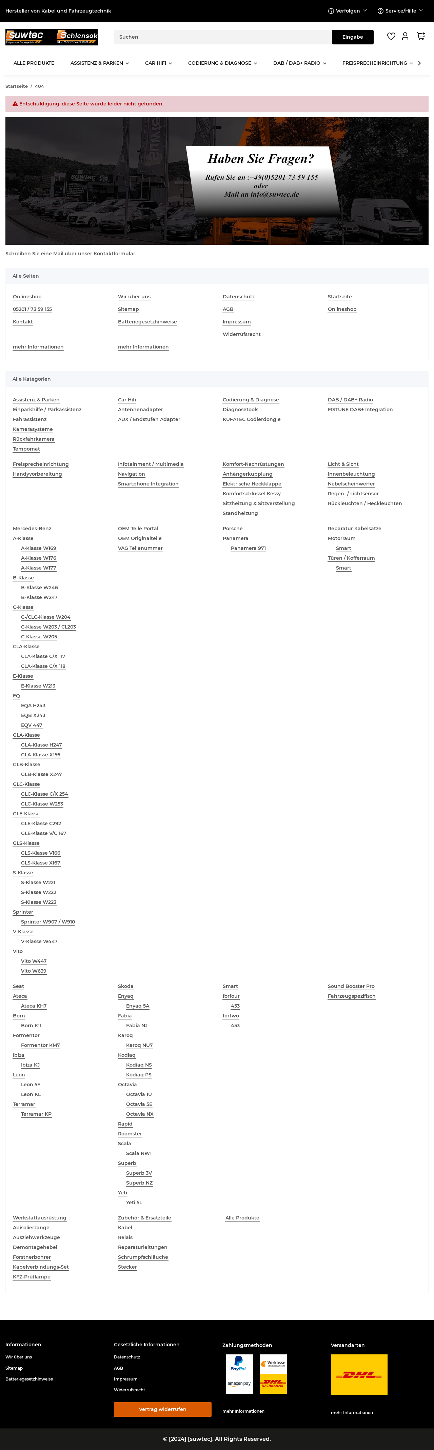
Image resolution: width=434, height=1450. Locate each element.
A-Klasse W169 (38, 548)
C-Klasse (23, 607)
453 (235, 1006)
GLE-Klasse (26, 814)
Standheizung (240, 513)
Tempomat (26, 449)
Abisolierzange (31, 1228)
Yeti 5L (134, 1202)
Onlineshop (27, 297)
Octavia (127, 1084)
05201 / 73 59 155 (32, 309)
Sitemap (128, 309)
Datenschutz (239, 297)
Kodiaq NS (139, 1065)
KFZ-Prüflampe (32, 1277)
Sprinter (23, 912)
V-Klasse (23, 932)
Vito (18, 951)
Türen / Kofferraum (351, 558)
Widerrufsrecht (242, 334)
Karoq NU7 (139, 1045)
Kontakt (23, 322)
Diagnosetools (240, 409)
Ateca (20, 996)
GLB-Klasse (26, 764)
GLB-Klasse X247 (41, 774)
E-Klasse (23, 676)
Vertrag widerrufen (162, 1409)
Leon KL (31, 1094)
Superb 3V (139, 1173)
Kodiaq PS (139, 1075)
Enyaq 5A (137, 1006)
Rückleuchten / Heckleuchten (365, 503)
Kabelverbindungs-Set (41, 1267)
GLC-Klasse (26, 784)
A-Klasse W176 (38, 558)
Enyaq (126, 996)
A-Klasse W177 (38, 568)
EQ (16, 696)
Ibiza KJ (30, 1065)
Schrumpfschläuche (143, 1257)
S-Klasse (23, 873)
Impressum (237, 322)
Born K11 (31, 1025)
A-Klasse (23, 538)
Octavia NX (140, 1114)
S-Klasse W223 (38, 902)
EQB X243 (33, 715)
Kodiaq (127, 1055)
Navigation (131, 474)
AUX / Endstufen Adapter (149, 419)
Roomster (130, 1134)
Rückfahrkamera (34, 439)
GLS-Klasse (26, 843)
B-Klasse (23, 578)
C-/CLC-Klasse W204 (46, 617)
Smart (343, 548)
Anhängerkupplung (248, 474)
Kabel (125, 1228)
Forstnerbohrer (32, 1257)
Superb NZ (139, 1183)
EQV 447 (31, 725)
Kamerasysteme (33, 429)
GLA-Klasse (26, 735)
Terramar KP (36, 1114)
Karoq (125, 1035)
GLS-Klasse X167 (40, 863)
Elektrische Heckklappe (252, 484)
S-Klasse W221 (38, 882)
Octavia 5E (139, 1104)
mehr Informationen (38, 347)
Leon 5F (30, 1084)
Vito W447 (34, 961)
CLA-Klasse (26, 646)
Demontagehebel (35, 1247)
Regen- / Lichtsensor (353, 494)
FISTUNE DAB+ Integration (360, 409)
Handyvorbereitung (37, 474)
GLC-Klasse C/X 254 (44, 794)
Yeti (122, 1193)
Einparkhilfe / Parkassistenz (47, 409)
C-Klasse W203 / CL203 (48, 627)
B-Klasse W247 (39, 597)
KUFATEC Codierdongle (252, 419)
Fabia (125, 1016)
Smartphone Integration (148, 484)
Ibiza (18, 1055)
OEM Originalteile (140, 538)
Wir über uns (134, 297)
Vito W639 (33, 971)
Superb (127, 1163)
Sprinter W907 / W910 (48, 922)
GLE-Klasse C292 (41, 823)
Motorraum (342, 538)
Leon (19, 1075)
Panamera (236, 538)
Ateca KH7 (34, 1006)
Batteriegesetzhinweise (147, 322)
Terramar (24, 1104)
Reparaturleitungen (142, 1247)
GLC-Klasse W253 (42, 804)
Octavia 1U (139, 1094)
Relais (125, 1237)
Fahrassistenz (29, 419)
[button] (406, 36)
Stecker (127, 1267)
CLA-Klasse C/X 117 (43, 656)
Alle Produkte (242, 1218)
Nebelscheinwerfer (351, 484)
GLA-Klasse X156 (40, 755)
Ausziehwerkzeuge (36, 1237)
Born (19, 1016)
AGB (228, 309)
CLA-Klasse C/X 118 (43, 666)
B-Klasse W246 (39, 587)
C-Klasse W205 (39, 637)
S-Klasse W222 (38, 892)
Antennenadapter (140, 409)
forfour (231, 996)
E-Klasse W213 (38, 686)
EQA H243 (33, 705)
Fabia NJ (136, 1025)
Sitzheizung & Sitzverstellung (259, 503)
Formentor (26, 1035)
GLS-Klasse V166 (40, 853)
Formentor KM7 (40, 1045)
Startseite (340, 297)
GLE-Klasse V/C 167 (43, 833)
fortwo (231, 1016)
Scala (124, 1143)
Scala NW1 (139, 1153)
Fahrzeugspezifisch (352, 996)
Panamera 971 (248, 548)
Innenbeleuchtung (351, 474)
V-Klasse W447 (39, 941)
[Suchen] (223, 37)
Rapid (125, 1124)
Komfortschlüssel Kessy (252, 494)
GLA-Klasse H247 (41, 745)
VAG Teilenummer (140, 548)
